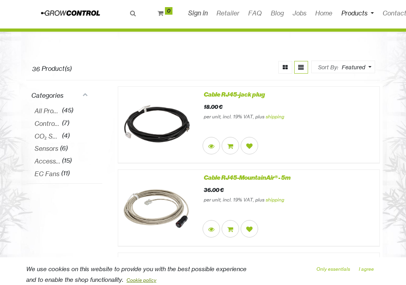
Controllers (47, 123)
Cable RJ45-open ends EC (241, 261)
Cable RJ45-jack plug (234, 95)
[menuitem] (228, 13)
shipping (275, 117)
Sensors (46, 148)
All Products (47, 111)
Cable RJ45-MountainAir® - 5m (247, 178)
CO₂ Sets (47, 136)
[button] (318, 13)
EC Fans (46, 174)
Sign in (198, 13)
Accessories (47, 161)
